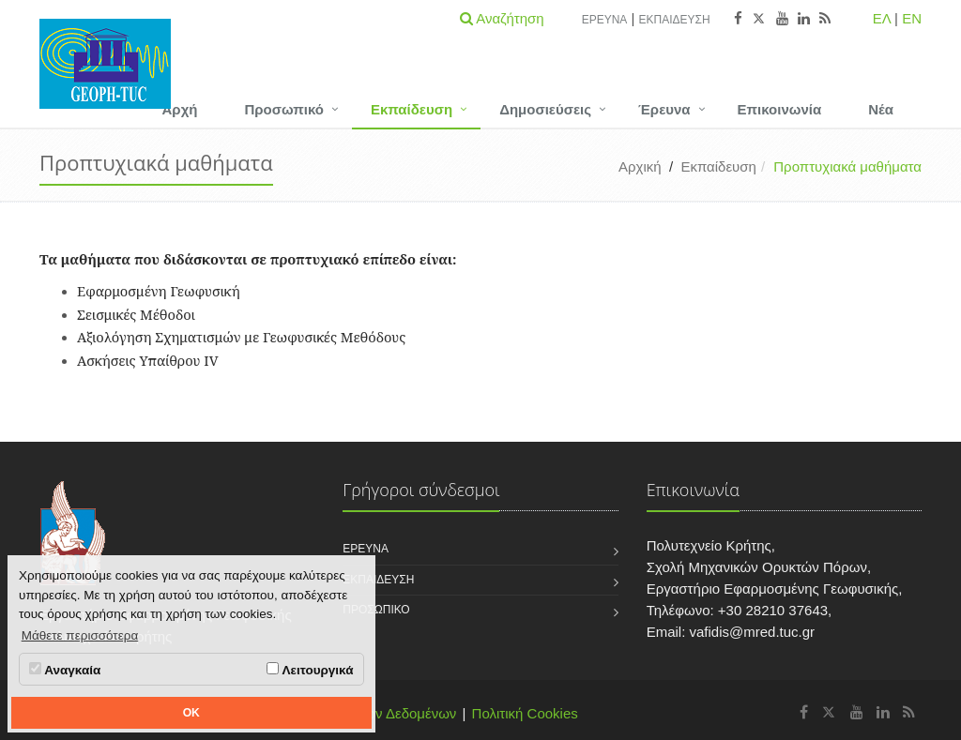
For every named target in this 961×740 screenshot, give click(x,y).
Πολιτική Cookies (525, 713)
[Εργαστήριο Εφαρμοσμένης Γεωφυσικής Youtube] (856, 712)
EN (912, 18)
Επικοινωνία (780, 109)
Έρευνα (605, 19)
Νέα (880, 109)
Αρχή (180, 109)
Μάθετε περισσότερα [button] (80, 635)
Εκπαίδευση (674, 19)
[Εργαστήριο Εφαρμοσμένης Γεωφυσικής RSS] (909, 712)
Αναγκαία (64, 669)
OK (191, 712)
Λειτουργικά (310, 669)
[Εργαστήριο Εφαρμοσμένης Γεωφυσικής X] (829, 712)
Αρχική (640, 166)
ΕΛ (882, 18)
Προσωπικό (283, 109)
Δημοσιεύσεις (545, 109)
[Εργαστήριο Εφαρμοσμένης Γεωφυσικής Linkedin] (883, 712)
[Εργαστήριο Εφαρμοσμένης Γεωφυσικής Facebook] (804, 712)
